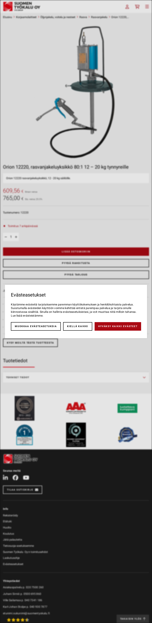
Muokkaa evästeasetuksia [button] (36, 326)
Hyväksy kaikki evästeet (117, 326)
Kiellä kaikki (77, 326)
